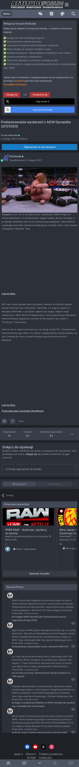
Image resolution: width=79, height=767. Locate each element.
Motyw (31, 754)
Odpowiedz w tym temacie (40, 146)
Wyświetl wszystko (39, 573)
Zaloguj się (11, 94)
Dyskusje (42, 536)
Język (18, 754)
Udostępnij (19, 484)
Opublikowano (26, 160)
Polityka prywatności (51, 754)
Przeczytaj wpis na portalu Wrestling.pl (23, 410)
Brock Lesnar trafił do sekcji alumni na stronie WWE (39, 732)
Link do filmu (8, 293)
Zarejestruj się (40, 94)
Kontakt (31, 757)
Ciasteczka (45, 757)
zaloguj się (31, 454)
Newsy (23, 138)
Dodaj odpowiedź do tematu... (24, 469)
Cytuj (20, 421)
